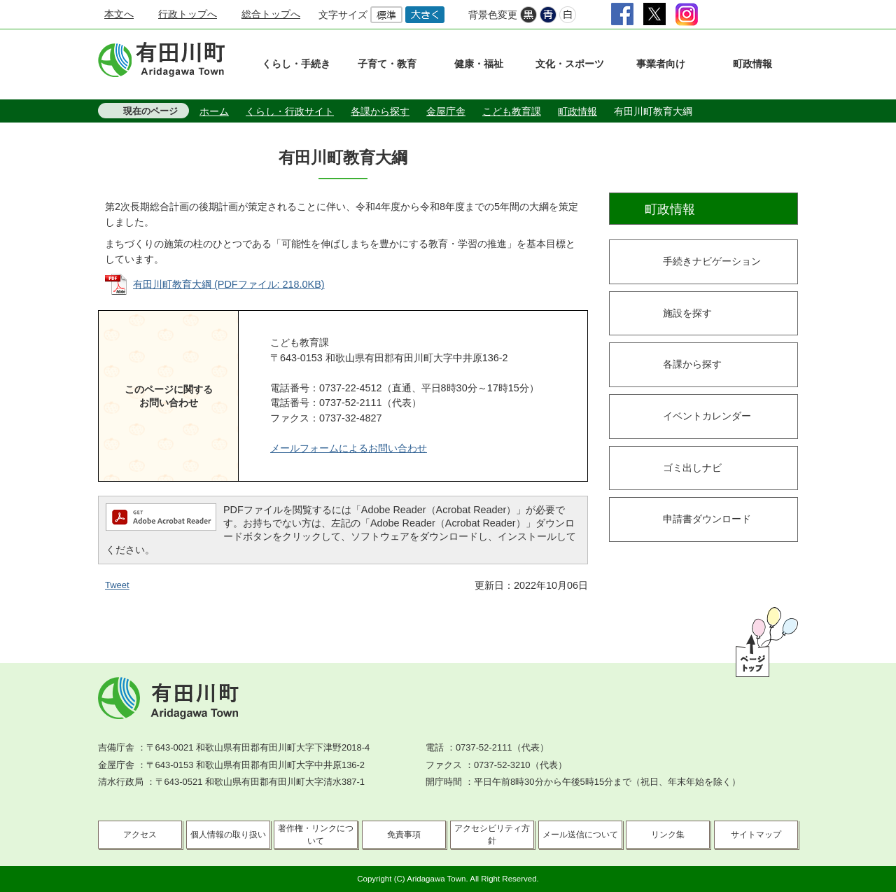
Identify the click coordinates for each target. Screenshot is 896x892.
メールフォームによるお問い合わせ (348, 448)
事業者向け (660, 63)
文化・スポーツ (570, 63)
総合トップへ (270, 14)
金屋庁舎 (445, 111)
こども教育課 (511, 111)
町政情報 (752, 63)
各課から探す (380, 111)
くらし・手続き (296, 63)
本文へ (119, 14)
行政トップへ (187, 14)
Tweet (117, 585)
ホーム (214, 111)
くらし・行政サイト (290, 111)
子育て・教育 (387, 63)
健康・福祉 (478, 63)
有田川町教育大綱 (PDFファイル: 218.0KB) (229, 284)
